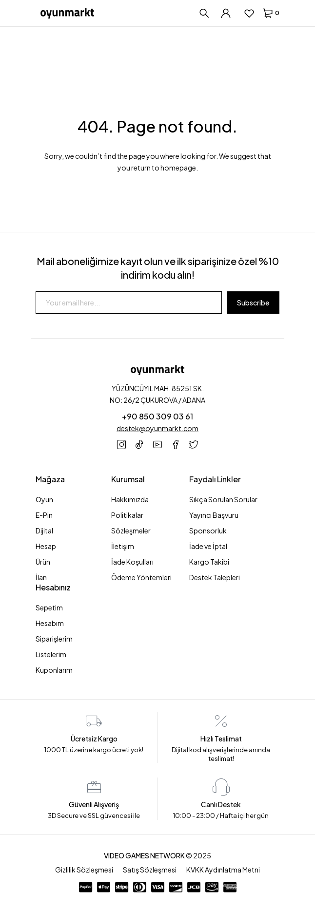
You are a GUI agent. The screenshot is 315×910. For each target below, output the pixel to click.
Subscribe (253, 302)
